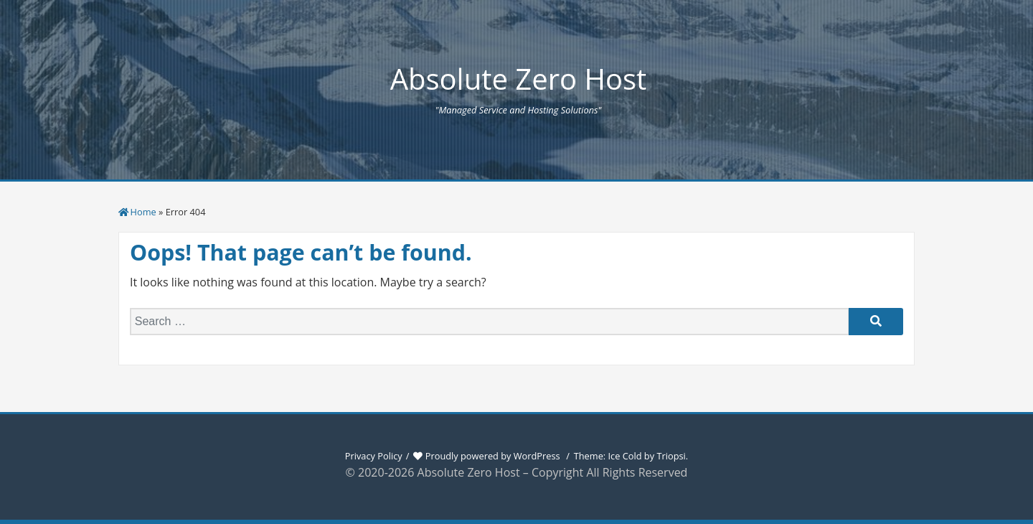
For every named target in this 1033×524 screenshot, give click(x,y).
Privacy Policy (373, 455)
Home (143, 211)
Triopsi (670, 455)
